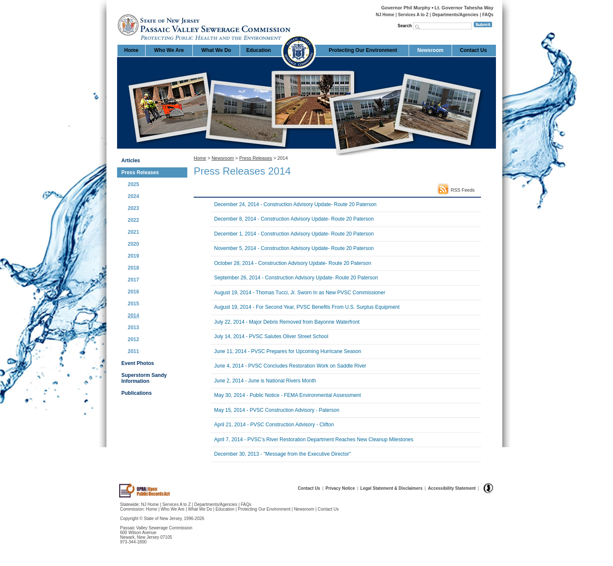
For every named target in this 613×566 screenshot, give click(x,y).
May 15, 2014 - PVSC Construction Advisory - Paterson (276, 410)
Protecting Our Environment (363, 50)
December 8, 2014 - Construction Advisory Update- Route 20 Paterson (294, 219)
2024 (133, 196)
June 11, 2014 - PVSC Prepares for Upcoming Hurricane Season (287, 351)
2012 (133, 339)
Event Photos (137, 363)
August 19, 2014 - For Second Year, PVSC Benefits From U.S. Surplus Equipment (307, 307)
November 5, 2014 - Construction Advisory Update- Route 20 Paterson (294, 248)
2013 (133, 327)
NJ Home (385, 14)
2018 (133, 268)
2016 (133, 292)
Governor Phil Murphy (405, 7)
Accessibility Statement (452, 488)
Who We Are (169, 50)
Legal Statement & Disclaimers (391, 488)
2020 (133, 244)
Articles (130, 161)
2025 (133, 184)
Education (258, 50)
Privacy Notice (340, 488)
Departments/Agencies (455, 14)
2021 (133, 232)
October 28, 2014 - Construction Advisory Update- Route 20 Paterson (292, 263)
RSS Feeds (463, 189)
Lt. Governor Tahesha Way (464, 7)
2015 (133, 304)
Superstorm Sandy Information (144, 378)
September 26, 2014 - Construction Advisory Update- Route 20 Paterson (296, 278)
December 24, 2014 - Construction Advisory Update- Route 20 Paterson (295, 204)
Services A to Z (413, 14)
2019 (133, 256)
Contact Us (473, 50)
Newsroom (430, 50)
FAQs (487, 14)
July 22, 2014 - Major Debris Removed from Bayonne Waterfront (287, 322)
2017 (133, 280)
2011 (133, 351)
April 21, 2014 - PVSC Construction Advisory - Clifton (274, 425)
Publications (136, 393)
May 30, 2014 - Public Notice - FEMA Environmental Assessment (287, 395)
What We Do (216, 50)
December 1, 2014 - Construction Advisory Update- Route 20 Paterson (294, 234)
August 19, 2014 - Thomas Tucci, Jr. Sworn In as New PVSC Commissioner (299, 293)
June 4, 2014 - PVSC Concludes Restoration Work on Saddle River (290, 366)
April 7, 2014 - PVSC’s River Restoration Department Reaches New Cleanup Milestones (313, 439)
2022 (133, 220)
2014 (133, 316)
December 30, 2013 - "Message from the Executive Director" (282, 454)
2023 (133, 208)
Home (131, 50)
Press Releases (140, 172)
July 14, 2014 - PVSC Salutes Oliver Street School (271, 336)
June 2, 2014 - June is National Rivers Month (265, 381)
